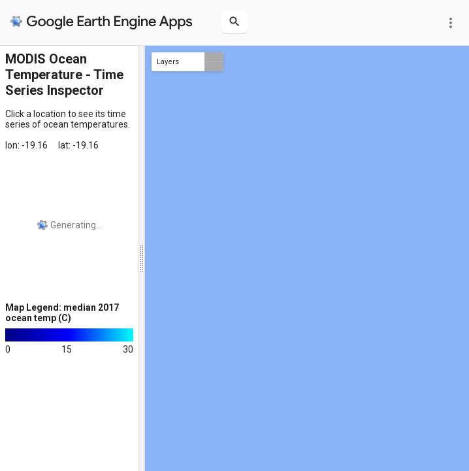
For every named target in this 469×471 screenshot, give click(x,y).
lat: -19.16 (78, 145)
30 (128, 349)
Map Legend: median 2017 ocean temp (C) (62, 312)
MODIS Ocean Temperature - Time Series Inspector (64, 74)
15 (66, 349)
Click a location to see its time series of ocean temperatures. (67, 119)
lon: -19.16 (26, 145)
